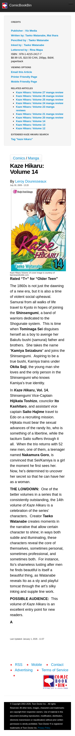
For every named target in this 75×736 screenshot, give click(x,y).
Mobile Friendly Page (24, 81)
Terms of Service (55, 670)
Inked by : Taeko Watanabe (27, 45)
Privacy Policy (44, 728)
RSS (18, 665)
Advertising (24, 670)
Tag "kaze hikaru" (22, 139)
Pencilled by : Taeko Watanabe (30, 40)
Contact (57, 665)
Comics (19, 158)
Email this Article (21, 72)
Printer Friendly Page (24, 76)
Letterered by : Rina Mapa (27, 49)
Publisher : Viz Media (24, 30)
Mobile (36, 665)
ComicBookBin (17, 5)
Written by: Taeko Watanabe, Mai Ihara (34, 35)
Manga (33, 158)
